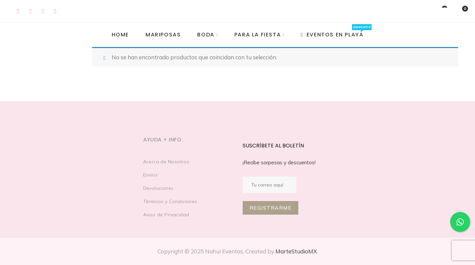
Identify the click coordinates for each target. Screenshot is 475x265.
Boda (205, 34)
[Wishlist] (438, 11)
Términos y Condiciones (170, 201)
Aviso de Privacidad (166, 215)
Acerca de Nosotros (166, 162)
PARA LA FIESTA (257, 34)
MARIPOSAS (163, 34)
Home (120, 34)
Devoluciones (158, 188)
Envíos (150, 175)
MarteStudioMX (296, 251)
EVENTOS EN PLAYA (332, 34)
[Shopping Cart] (457, 11)
